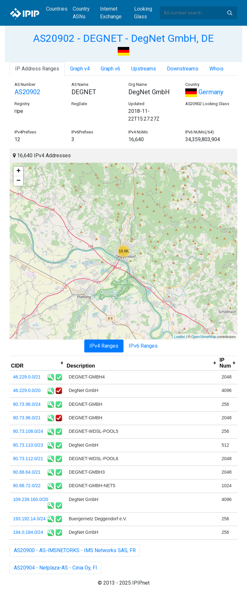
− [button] (18, 181)
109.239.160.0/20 (30, 499)
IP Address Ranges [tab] (37, 69)
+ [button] (18, 171)
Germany (204, 92)
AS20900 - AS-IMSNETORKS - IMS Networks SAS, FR (75, 550)
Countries (57, 9)
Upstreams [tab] (143, 69)
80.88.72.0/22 (27, 485)
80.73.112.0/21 (28, 458)
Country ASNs (81, 13)
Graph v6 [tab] (110, 69)
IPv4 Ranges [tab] (103, 346)
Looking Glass (143, 13)
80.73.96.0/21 (27, 417)
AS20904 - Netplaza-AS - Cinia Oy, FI (55, 568)
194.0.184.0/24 (28, 532)
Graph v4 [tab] (80, 69)
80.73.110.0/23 (28, 445)
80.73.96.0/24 (27, 404)
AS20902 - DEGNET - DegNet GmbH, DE (123, 38)
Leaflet (179, 337)
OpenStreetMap (203, 337)
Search (229, 12)
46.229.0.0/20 (27, 390)
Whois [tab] (216, 69)
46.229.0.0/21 (27, 376)
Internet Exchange (111, 13)
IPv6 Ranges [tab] (143, 346)
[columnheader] (37, 363)
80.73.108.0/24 (28, 431)
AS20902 (27, 92)
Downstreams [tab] (182, 69)
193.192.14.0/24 (29, 518)
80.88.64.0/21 (27, 472)
